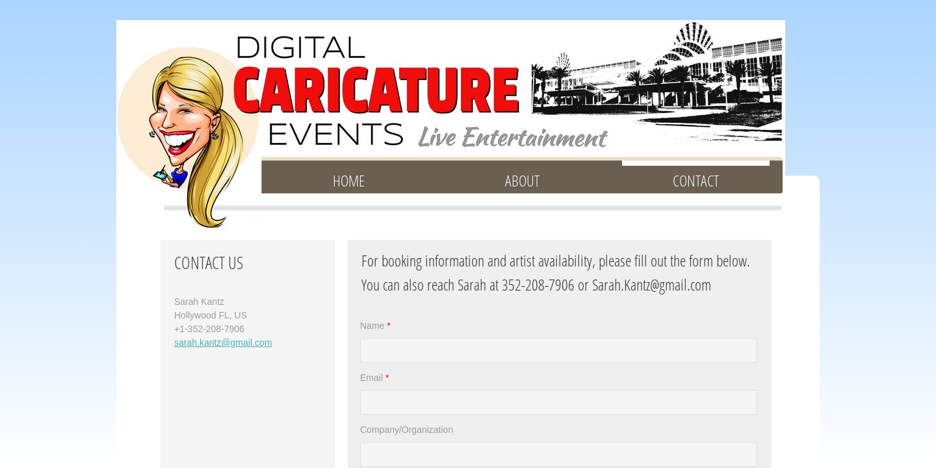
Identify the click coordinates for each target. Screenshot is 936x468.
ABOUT (522, 180)
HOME (349, 180)
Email (374, 377)
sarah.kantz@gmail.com (223, 342)
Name (375, 325)
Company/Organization (406, 429)
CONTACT (696, 180)
